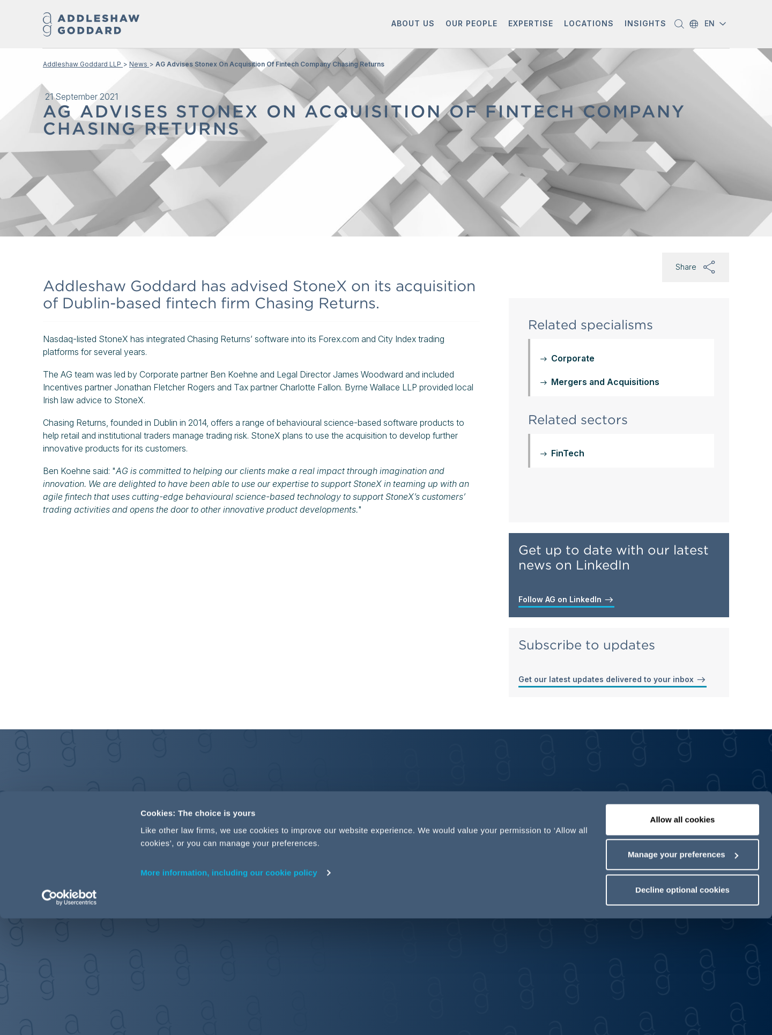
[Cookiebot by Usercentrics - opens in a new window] (69, 1014)
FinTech (567, 453)
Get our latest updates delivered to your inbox (612, 679)
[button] (413, 24)
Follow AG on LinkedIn (566, 599)
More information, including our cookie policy (228, 989)
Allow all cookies (682, 936)
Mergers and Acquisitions (605, 381)
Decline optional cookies (682, 1006)
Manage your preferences (683, 971)
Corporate (573, 358)
